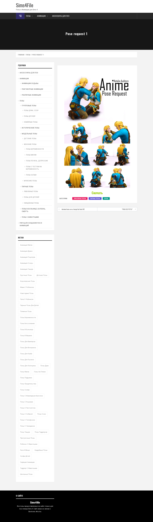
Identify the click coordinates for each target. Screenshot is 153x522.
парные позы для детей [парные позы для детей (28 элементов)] (29, 305)
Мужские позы (30, 181)
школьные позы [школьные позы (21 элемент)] (26, 474)
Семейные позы (31, 122)
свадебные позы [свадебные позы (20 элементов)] (41, 450)
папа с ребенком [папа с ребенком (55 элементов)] (26, 299)
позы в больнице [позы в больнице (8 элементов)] (26, 329)
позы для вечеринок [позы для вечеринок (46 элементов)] (28, 348)
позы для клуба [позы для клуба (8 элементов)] (26, 354)
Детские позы (30, 138)
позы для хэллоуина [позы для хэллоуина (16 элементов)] (28, 366)
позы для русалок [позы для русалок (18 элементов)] (27, 360)
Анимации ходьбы (30, 83)
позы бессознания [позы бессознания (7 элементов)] (27, 323)
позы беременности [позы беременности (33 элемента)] (28, 317)
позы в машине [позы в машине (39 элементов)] (26, 336)
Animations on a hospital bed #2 (73, 209)
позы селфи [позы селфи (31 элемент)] (25, 390)
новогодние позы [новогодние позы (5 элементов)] (26, 293)
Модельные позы (29, 134)
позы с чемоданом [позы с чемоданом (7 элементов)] (27, 426)
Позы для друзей (31, 197)
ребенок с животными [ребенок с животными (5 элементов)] (28, 444)
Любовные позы (80, 198)
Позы (30, 16)
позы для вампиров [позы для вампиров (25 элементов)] (27, 342)
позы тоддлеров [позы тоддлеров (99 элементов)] (41, 432)
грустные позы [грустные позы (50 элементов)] (26, 275)
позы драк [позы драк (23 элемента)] (44, 366)
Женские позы (30, 144)
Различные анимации (31, 95)
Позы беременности (35, 149)
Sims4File (24, 5)
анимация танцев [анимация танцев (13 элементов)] (26, 269)
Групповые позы (29, 106)
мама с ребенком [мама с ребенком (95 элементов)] (27, 287)
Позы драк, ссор (31, 110)
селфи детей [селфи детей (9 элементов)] (25, 456)
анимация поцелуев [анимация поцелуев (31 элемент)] (27, 257)
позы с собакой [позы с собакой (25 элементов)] (26, 414)
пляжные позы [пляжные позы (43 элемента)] (26, 311)
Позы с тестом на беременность (34, 168)
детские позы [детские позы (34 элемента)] (42, 275)
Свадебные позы (31, 203)
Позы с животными (30, 217)
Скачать (97, 192)
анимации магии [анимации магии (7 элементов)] (26, 245)
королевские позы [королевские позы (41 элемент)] (27, 281)
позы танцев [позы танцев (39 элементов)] (25, 432)
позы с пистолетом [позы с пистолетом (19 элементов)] (27, 408)
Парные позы (95, 198)
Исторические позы (30, 128)
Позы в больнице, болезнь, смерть (34, 210)
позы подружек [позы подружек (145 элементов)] (26, 378)
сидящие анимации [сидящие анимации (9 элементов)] (27, 462)
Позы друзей (29, 116)
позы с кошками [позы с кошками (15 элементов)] (26, 402)
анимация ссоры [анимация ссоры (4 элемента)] (26, 263)
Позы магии (31, 155)
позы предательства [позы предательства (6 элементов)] (28, 384)
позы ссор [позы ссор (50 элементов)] (41, 414)
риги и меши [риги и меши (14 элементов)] (25, 450)
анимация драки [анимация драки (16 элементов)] (26, 251)
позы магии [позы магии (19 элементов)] (24, 372)
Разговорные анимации (32, 89)
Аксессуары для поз (60, 16)
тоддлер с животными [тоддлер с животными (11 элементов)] (28, 468)
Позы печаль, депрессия (37, 161)
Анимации (43, 16)
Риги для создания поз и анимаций (31, 224)
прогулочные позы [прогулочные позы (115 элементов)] (27, 438)
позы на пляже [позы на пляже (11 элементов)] (40, 372)
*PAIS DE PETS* (127, 209)
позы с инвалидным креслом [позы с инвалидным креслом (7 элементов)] (31, 396)
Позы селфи (31, 175)
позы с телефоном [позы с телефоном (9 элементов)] (27, 420)
